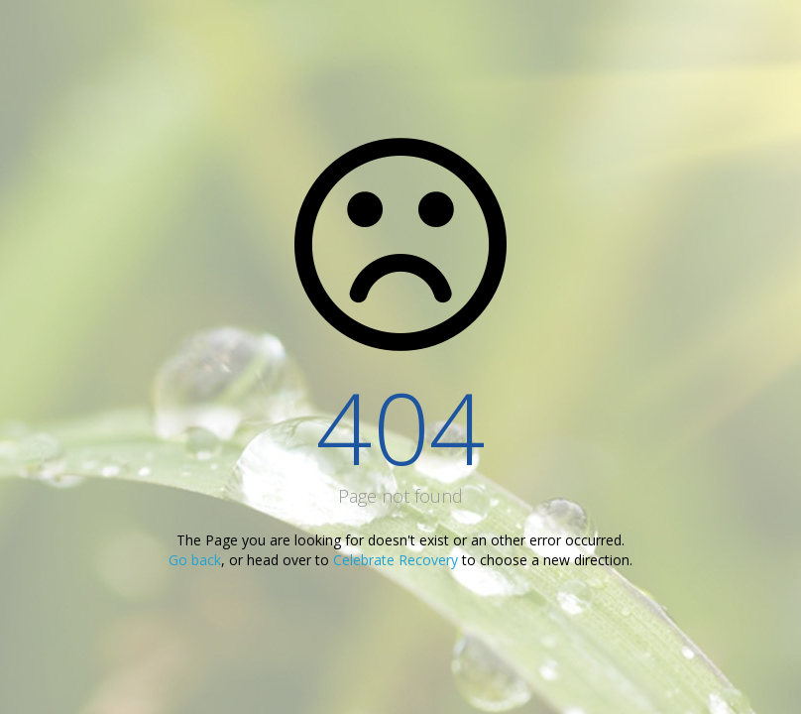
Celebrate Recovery (395, 559)
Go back (195, 559)
